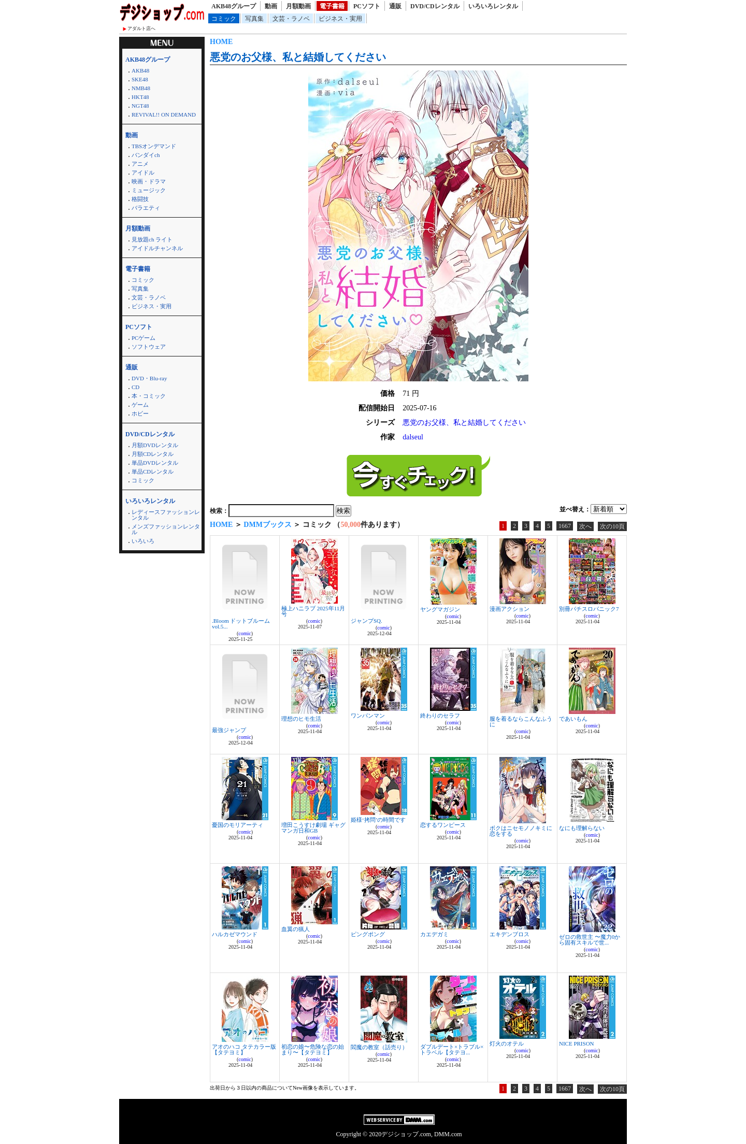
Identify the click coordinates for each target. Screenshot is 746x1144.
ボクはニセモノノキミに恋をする (521, 831)
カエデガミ (434, 934)
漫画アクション (509, 609)
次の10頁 (612, 526)
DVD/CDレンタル (435, 6)
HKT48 (140, 97)
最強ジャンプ (229, 730)
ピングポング (368, 934)
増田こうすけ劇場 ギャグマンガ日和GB (313, 828)
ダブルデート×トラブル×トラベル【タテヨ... (451, 1049)
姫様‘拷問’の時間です (378, 820)
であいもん (573, 719)
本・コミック (149, 396)
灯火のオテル (507, 1043)
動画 (271, 6)
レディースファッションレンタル (166, 515)
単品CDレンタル (153, 471)
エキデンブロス (509, 934)
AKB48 (140, 70)
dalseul (413, 437)
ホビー (140, 413)
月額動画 (298, 6)
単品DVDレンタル (155, 463)
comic (244, 633)
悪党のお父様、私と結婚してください (298, 57)
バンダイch (146, 155)
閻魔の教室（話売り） (379, 1047)
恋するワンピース (443, 825)
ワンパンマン (368, 715)
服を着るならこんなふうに (521, 721)
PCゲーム (143, 338)
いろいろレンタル (493, 6)
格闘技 (140, 199)
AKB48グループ (233, 6)
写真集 (254, 18)
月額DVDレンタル (155, 445)
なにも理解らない (582, 828)
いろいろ (143, 541)
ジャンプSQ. (366, 621)
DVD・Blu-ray (149, 378)
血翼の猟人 (295, 929)
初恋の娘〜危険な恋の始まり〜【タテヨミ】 (312, 1049)
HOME (221, 42)
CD (135, 387)
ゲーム (140, 405)
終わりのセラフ (440, 715)
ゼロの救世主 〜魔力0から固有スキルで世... (589, 940)
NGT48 (140, 106)
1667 (564, 526)
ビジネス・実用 (340, 18)
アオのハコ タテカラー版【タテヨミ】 (244, 1049)
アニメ (140, 164)
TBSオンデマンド (154, 146)
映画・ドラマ (149, 181)
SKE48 (140, 79)
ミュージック (149, 190)
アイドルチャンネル (157, 248)
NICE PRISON (576, 1043)
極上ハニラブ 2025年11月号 (313, 611)
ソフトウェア (149, 347)
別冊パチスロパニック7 (589, 609)
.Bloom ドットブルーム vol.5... (241, 624)
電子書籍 (332, 6)
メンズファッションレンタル (166, 529)
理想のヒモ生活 (301, 719)
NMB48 (141, 88)
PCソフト (366, 6)
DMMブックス (267, 524)
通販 (395, 6)
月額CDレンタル (153, 454)
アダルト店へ (141, 28)
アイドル (143, 172)
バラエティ (146, 208)
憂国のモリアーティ (237, 825)
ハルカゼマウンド (234, 934)
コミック (223, 18)
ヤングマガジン (440, 609)
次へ (585, 526)
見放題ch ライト (152, 239)
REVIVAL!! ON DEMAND (164, 114)
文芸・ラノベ (291, 18)
